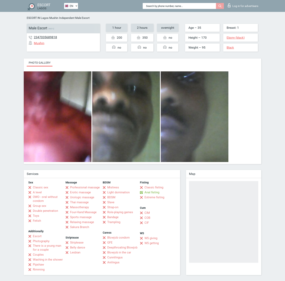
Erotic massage (80, 192)
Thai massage (79, 202)
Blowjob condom (118, 237)
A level (37, 192)
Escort (37, 236)
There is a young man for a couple (47, 247)
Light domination (118, 192)
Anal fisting (151, 192)
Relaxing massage (82, 222)
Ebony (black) (236, 37)
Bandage (113, 217)
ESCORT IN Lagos (37, 17)
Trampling (113, 222)
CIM (147, 213)
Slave (110, 202)
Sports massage (81, 217)
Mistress (113, 187)
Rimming (39, 269)
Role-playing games (120, 212)
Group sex (39, 206)
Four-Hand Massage (83, 212)
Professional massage (85, 187)
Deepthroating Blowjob (122, 247)
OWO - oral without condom (45, 199)
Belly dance (77, 247)
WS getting (151, 243)
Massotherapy (79, 207)
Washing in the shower (48, 259)
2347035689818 (45, 37)
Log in (243, 5)
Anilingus (113, 262)
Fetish (37, 220)
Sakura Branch (79, 227)
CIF (146, 222)
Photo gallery (39, 62)
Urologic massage (82, 197)
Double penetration (45, 211)
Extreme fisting (154, 197)
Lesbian (75, 252)
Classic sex (40, 187)
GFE (110, 242)
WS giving (150, 238)
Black (230, 47)
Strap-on (112, 207)
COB (147, 218)
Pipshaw (38, 264)
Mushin (53, 17)
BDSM (111, 197)
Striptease (77, 242)
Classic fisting (153, 187)
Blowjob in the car (119, 252)
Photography (41, 241)
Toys (36, 216)
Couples (38, 254)
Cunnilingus (115, 257)
